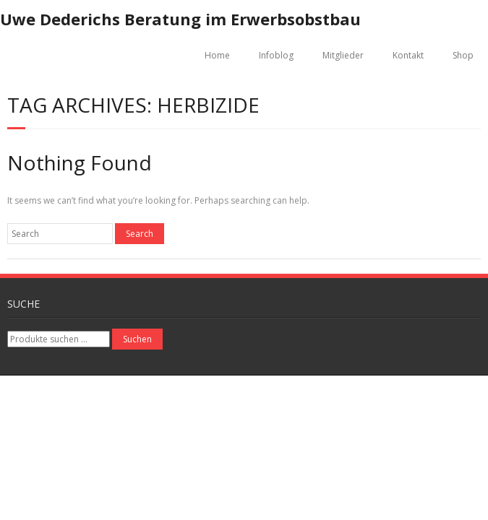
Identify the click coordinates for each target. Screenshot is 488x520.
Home (217, 55)
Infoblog (276, 55)
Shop (463, 55)
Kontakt (408, 55)
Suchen (137, 339)
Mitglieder (343, 55)
